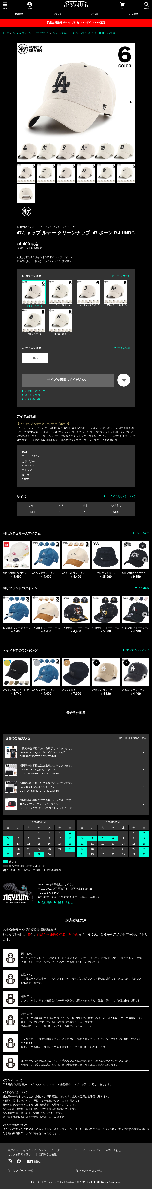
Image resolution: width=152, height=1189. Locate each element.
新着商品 (19, 14)
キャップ (27, 469)
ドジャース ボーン (34, 293)
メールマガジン (91, 1150)
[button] (130, 102)
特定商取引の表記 (46, 1154)
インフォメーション (34, 1150)
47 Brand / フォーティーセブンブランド (40, 226)
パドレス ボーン (33, 322)
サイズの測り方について (121, 496)
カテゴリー (95, 14)
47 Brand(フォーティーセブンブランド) (30, 33)
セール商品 (133, 14)
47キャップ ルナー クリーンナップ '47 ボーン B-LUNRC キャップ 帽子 (85, 33)
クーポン (56, 1150)
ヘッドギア (71, 226)
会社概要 (46, 902)
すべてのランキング (137, 650)
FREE (35, 358)
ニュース (72, 1150)
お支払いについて (35, 391)
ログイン (13, 1150)
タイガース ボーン (60, 322)
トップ (6, 33)
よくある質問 (32, 394)
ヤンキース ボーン (60, 293)
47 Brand (143, 587)
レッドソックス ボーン (88, 293)
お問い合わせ (32, 399)
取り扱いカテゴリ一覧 (89, 1170)
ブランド (57, 14)
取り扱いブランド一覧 (20, 1170)
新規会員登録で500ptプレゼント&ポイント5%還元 (76, 22)
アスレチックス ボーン (115, 293)
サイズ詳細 (123, 347)
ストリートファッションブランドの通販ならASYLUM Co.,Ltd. (64, 1182)
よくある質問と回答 (19, 1154)
